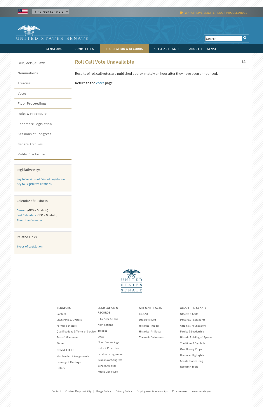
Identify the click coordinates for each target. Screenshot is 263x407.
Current (22, 210)
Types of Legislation (30, 246)
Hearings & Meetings (68, 362)
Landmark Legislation (35, 124)
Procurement (180, 391)
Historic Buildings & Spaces (196, 337)
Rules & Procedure (32, 113)
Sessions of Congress (34, 134)
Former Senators (67, 325)
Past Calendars (26, 215)
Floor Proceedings (32, 103)
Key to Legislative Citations (34, 184)
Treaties (24, 83)
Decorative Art (147, 320)
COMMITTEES (65, 350)
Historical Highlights (192, 355)
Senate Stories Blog (191, 361)
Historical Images (149, 325)
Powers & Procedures (192, 320)
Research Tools (189, 366)
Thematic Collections (151, 337)
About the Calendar (29, 220)
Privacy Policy (123, 391)
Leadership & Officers (69, 320)
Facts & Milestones (67, 337)
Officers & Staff (189, 314)
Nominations (28, 73)
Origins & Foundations (193, 325)
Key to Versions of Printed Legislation (41, 179)
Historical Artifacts (150, 331)
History (61, 368)
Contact (61, 314)
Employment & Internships (151, 391)
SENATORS (64, 308)
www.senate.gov (201, 391)
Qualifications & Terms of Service (76, 331)
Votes (100, 82)
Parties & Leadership (192, 331)
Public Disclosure (31, 154)
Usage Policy (103, 391)
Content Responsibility (78, 391)
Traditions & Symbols (192, 343)
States (60, 343)
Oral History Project (191, 349)
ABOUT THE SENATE (193, 308)
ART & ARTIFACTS (150, 308)
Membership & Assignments (73, 356)
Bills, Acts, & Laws (31, 63)
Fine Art (143, 314)
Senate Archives (30, 144)
